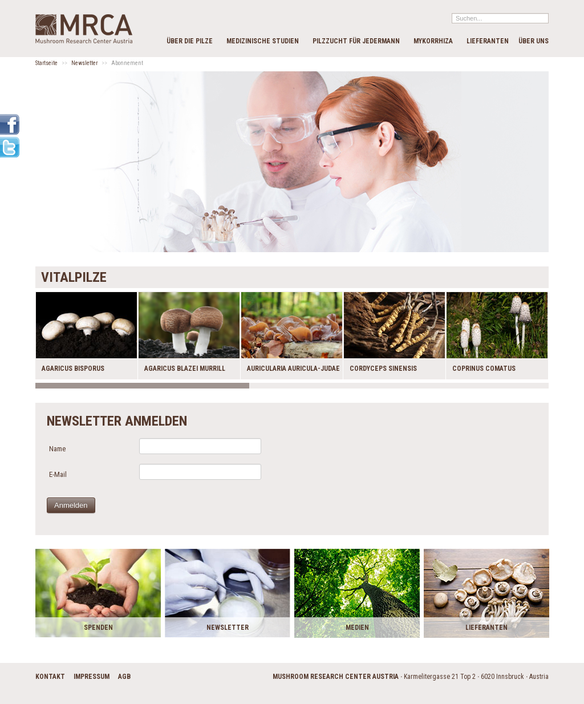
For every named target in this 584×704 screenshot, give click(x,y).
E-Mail (58, 474)
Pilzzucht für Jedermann (356, 41)
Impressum (92, 677)
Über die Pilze (190, 41)
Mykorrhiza (433, 41)
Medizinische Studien (262, 41)
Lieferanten (488, 41)
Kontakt (50, 677)
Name (57, 448)
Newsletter (84, 63)
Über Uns (533, 41)
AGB (124, 677)
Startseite (46, 63)
